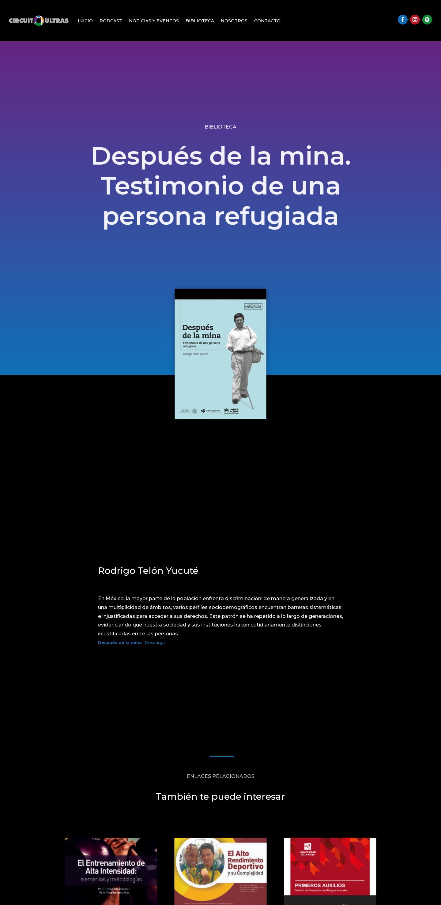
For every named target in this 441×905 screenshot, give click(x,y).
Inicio (85, 21)
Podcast (111, 21)
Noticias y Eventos (154, 21)
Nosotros (234, 21)
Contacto (267, 21)
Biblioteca (200, 21)
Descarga (155, 642)
